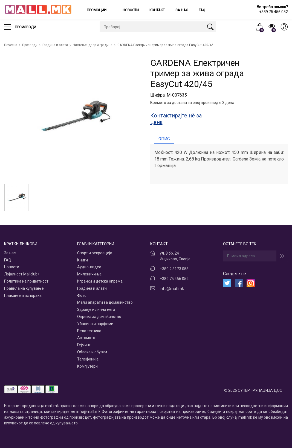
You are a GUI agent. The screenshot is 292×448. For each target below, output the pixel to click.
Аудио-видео (89, 267)
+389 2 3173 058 (174, 269)
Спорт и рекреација (94, 253)
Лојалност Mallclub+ (22, 274)
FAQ (202, 10)
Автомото (86, 338)
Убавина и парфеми (95, 324)
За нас (181, 10)
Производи (20, 27)
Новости (131, 10)
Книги (82, 260)
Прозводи (29, 45)
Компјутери (87, 366)
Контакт (157, 10)
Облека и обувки (92, 352)
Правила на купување (24, 288)
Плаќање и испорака (23, 295)
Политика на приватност (26, 281)
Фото (81, 295)
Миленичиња (89, 274)
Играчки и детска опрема (100, 281)
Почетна (10, 45)
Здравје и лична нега (96, 309)
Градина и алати (55, 45)
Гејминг (84, 345)
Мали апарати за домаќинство (105, 302)
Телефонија (88, 359)
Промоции (97, 10)
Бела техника (89, 331)
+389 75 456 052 (174, 279)
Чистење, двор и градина (92, 45)
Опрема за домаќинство (99, 316)
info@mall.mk (172, 288)
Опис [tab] (164, 138)
